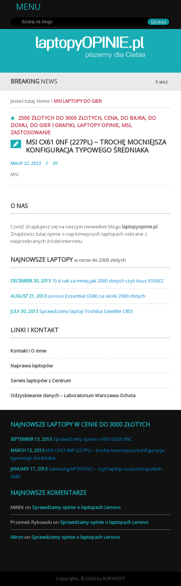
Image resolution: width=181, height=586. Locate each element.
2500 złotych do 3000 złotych (59, 117)
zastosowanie (31, 132)
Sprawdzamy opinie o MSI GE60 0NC (92, 439)
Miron (17, 537)
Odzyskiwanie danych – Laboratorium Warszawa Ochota (73, 395)
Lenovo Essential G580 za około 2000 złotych (96, 296)
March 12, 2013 (26, 163)
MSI (125, 125)
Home (43, 101)
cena (110, 117)
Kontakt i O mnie (29, 350)
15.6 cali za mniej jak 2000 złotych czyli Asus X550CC (108, 280)
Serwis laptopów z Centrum (41, 380)
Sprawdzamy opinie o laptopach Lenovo (76, 507)
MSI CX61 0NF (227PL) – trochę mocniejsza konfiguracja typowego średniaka (96, 146)
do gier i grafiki (52, 125)
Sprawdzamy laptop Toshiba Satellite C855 (86, 311)
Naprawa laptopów (32, 365)
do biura (132, 117)
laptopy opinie (97, 125)
